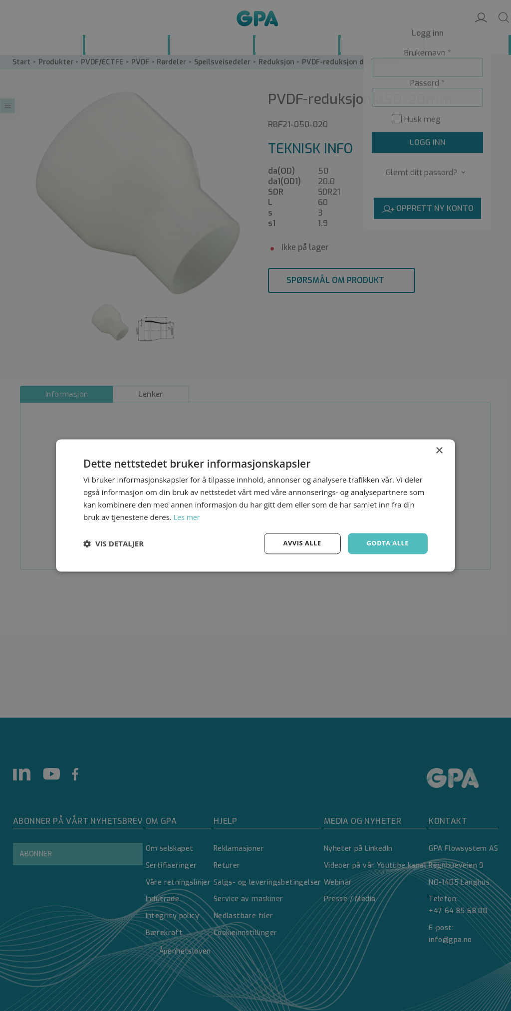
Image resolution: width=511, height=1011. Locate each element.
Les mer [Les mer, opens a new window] (188, 516)
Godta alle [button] (386, 543)
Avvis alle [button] (297, 543)
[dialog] (255, 505)
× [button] (439, 450)
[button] (113, 543)
